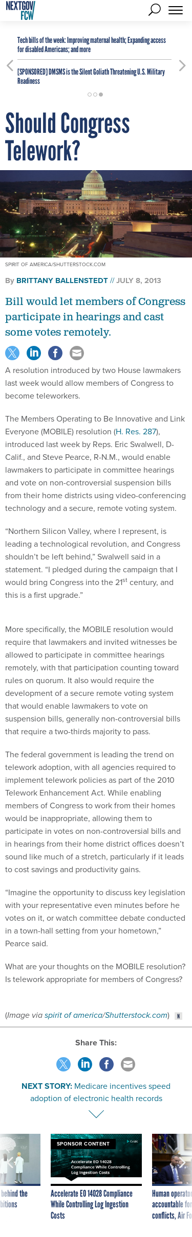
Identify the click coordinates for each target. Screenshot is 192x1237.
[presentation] (9, 1178)
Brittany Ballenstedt (62, 280)
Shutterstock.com (136, 1015)
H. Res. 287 (136, 431)
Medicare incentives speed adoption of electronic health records (100, 1092)
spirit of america (73, 1015)
